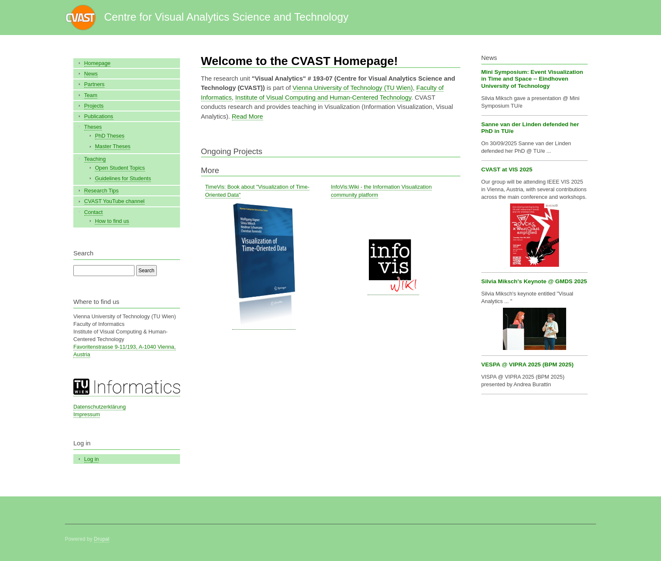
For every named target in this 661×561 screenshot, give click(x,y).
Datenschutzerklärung (99, 407)
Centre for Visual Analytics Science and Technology (226, 17)
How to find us (112, 221)
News (91, 73)
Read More (247, 116)
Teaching (95, 159)
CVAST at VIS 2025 (506, 169)
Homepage (97, 63)
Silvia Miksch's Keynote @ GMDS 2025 (534, 281)
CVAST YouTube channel (114, 201)
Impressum (86, 414)
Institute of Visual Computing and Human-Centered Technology (323, 97)
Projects (94, 106)
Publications (98, 116)
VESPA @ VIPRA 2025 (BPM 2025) (527, 364)
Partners (94, 84)
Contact (93, 212)
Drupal (102, 539)
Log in (91, 459)
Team (90, 95)
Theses (93, 127)
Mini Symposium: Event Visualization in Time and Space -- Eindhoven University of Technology (532, 79)
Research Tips (101, 190)
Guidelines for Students (123, 178)
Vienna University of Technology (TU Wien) (353, 87)
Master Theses (112, 146)
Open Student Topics (120, 168)
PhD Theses (109, 136)
